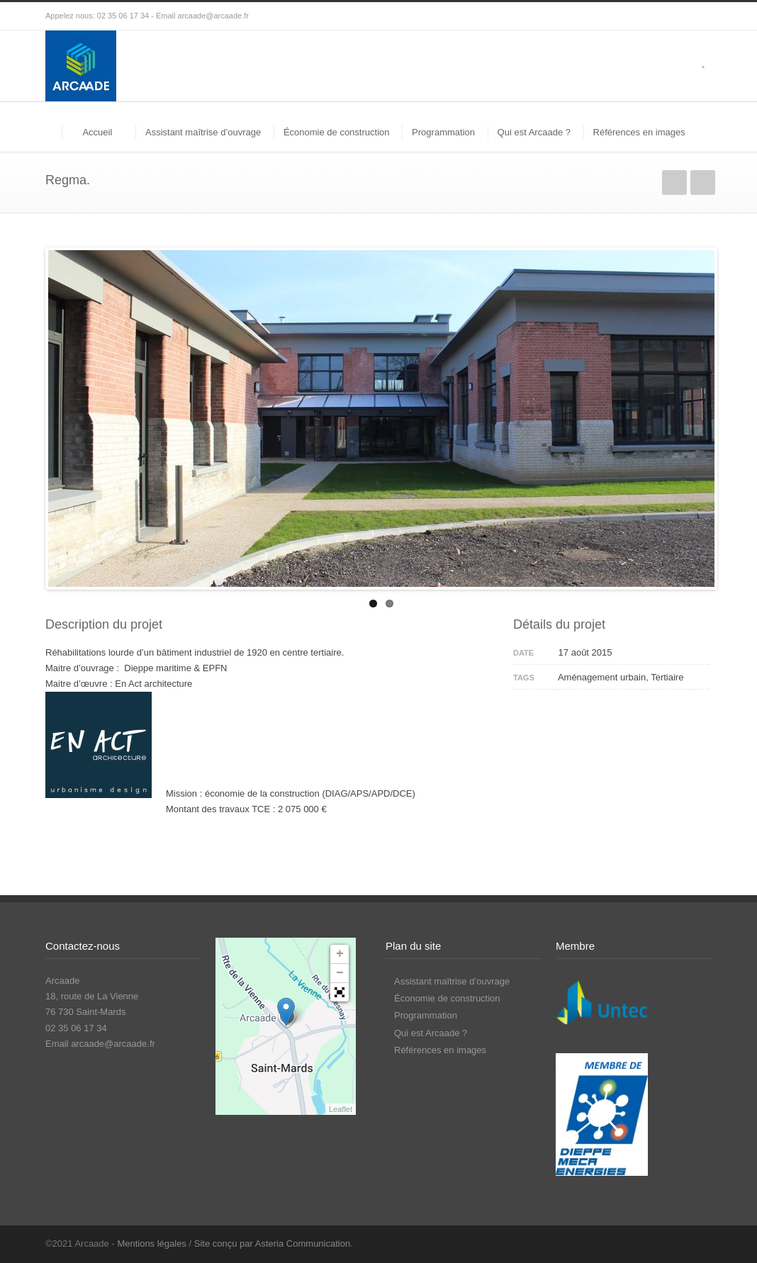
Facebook (669, 1243)
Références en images (639, 132)
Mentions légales (151, 1243)
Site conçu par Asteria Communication (272, 1243)
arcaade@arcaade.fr (213, 15)
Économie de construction (337, 132)
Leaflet (340, 1109)
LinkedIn (697, 1243)
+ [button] (340, 953)
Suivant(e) (702, 182)
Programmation (443, 132)
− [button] (340, 973)
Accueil (97, 132)
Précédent (674, 182)
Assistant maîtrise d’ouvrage (203, 132)
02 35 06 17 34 (123, 15)
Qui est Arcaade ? (534, 132)
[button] (339, 992)
